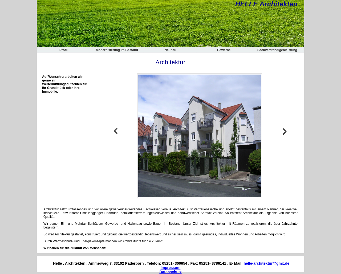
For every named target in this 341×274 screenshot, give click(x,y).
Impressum (171, 267)
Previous (115, 131)
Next (284, 131)
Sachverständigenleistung (277, 50)
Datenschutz (170, 272)
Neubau (170, 50)
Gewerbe (224, 50)
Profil (63, 50)
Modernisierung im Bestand (117, 50)
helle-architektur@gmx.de (266, 263)
